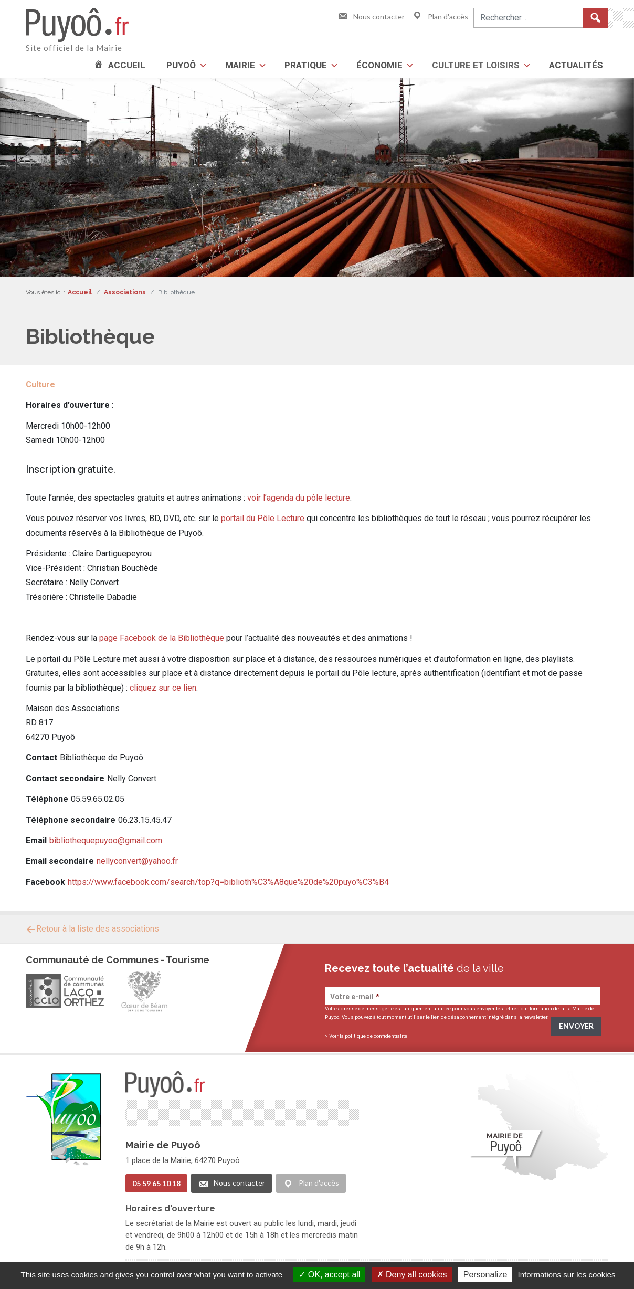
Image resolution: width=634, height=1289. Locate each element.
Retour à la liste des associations (92, 929)
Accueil (126, 65)
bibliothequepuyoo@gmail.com (105, 841)
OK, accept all (329, 1274)
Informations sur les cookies (566, 1274)
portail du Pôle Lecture (262, 518)
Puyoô (181, 65)
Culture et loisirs (476, 65)
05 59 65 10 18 (156, 1182)
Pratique (305, 65)
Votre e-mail (354, 996)
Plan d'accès (440, 16)
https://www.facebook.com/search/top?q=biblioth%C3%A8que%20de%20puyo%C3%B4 (228, 882)
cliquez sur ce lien (163, 688)
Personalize (485, 1274)
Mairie (240, 65)
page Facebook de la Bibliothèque (161, 638)
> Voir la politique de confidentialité (366, 1036)
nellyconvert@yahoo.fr (137, 861)
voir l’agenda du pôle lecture (298, 498)
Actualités (576, 65)
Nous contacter (371, 16)
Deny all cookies (412, 1274)
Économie (379, 65)
